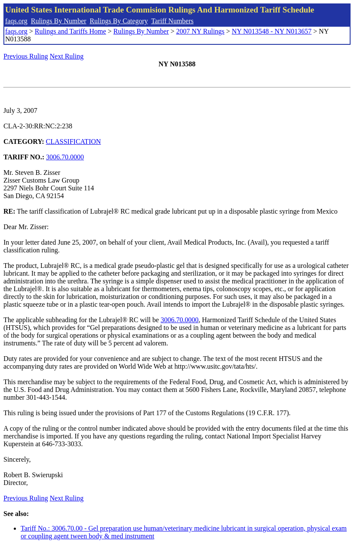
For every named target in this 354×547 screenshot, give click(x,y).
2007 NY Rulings (200, 31)
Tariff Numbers (172, 21)
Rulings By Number (58, 21)
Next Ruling (67, 56)
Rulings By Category (119, 21)
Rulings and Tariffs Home (70, 31)
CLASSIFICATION (73, 141)
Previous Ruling (25, 56)
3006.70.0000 (65, 157)
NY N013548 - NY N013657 (271, 31)
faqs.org (16, 21)
